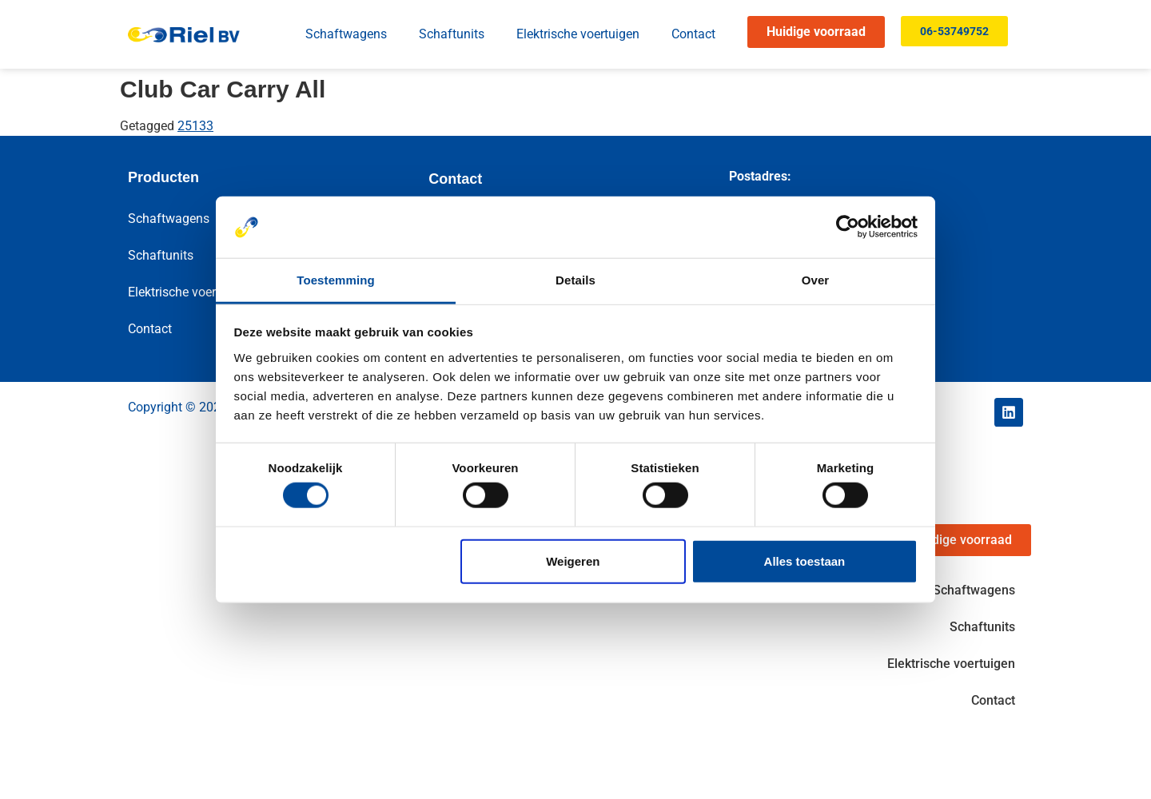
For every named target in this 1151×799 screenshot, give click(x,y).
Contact (693, 34)
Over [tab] (816, 280)
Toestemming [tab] (336, 280)
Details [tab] (575, 280)
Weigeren (572, 560)
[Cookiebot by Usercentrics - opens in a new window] (848, 227)
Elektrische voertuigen (577, 34)
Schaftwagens (346, 34)
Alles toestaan (805, 560)
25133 (195, 125)
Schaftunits (451, 34)
